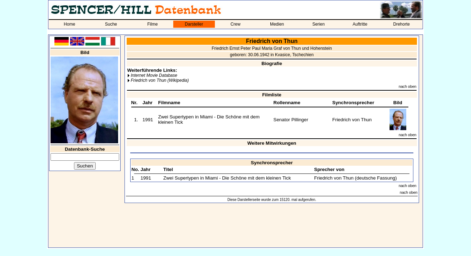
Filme (152, 24)
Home (69, 24)
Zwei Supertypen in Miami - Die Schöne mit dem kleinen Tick (227, 178)
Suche (111, 24)
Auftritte (360, 24)
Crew (235, 24)
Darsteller (194, 24)
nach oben (408, 86)
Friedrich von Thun (352, 119)
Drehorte (401, 24)
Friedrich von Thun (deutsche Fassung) (355, 178)
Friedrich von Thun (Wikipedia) (160, 80)
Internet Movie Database (154, 75)
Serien (318, 24)
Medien (277, 24)
